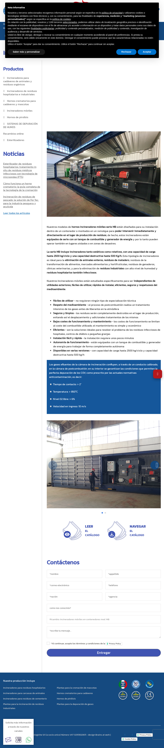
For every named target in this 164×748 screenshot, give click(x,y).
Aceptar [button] (147, 52)
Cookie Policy (130, 739)
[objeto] (104, 619)
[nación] (74, 596)
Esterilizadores (15, 140)
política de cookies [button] (61, 19)
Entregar (104, 652)
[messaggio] (104, 632)
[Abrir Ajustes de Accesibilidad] (157, 374)
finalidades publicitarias (42, 28)
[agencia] (133, 596)
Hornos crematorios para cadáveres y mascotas (19, 102)
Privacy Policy (115, 644)
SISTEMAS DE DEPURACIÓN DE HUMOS (20, 125)
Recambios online (13, 134)
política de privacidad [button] (112, 13)
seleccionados (70, 22)
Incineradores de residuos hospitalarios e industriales (20, 92)
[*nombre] (74, 574)
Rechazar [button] (126, 52)
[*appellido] (133, 574)
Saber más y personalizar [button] (26, 52)
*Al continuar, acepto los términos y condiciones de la (86, 643)
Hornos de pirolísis (17, 117)
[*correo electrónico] (74, 585)
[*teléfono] (133, 585)
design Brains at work (99, 734)
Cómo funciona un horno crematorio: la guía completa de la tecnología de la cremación (21, 187)
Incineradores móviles (19, 111)
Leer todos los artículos (16, 213)
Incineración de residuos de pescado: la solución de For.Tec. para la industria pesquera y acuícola (21, 201)
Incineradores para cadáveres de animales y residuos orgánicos (17, 81)
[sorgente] (104, 608)
